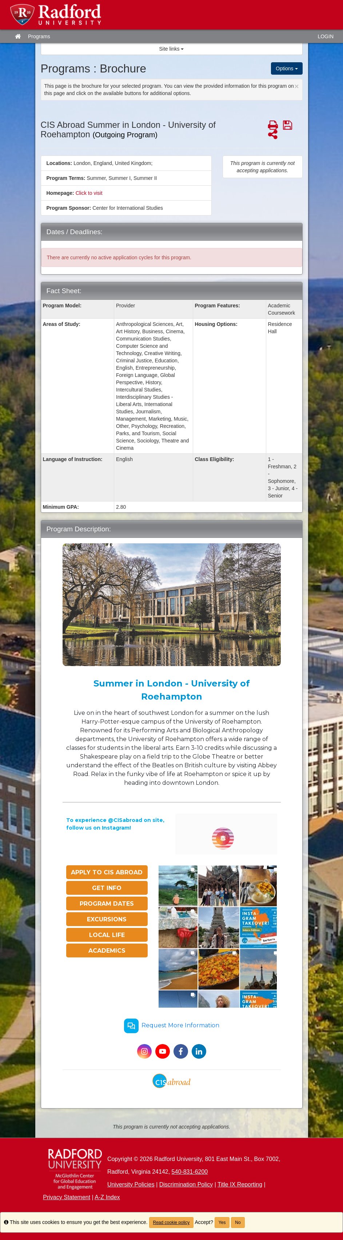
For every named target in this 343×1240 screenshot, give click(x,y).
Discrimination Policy (186, 1184)
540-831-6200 (190, 1172)
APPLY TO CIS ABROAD (107, 872)
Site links (171, 49)
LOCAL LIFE (107, 935)
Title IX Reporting (240, 1184)
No (237, 1222)
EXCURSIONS (107, 919)
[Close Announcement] (296, 86)
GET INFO (106, 888)
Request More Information (171, 1026)
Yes (222, 1222)
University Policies (131, 1184)
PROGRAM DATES (107, 903)
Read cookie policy (171, 1222)
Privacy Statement (66, 1197)
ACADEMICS (106, 950)
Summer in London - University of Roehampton (171, 690)
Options (287, 68)
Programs (39, 36)
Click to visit (89, 193)
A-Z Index (107, 1197)
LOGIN (326, 36)
